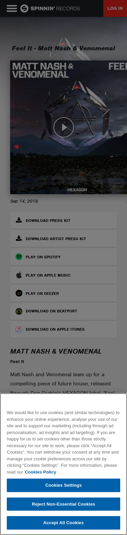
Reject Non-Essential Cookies (63, 504)
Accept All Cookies (63, 522)
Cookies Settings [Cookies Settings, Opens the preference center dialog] (63, 485)
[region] (63, 464)
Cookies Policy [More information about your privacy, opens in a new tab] (40, 472)
